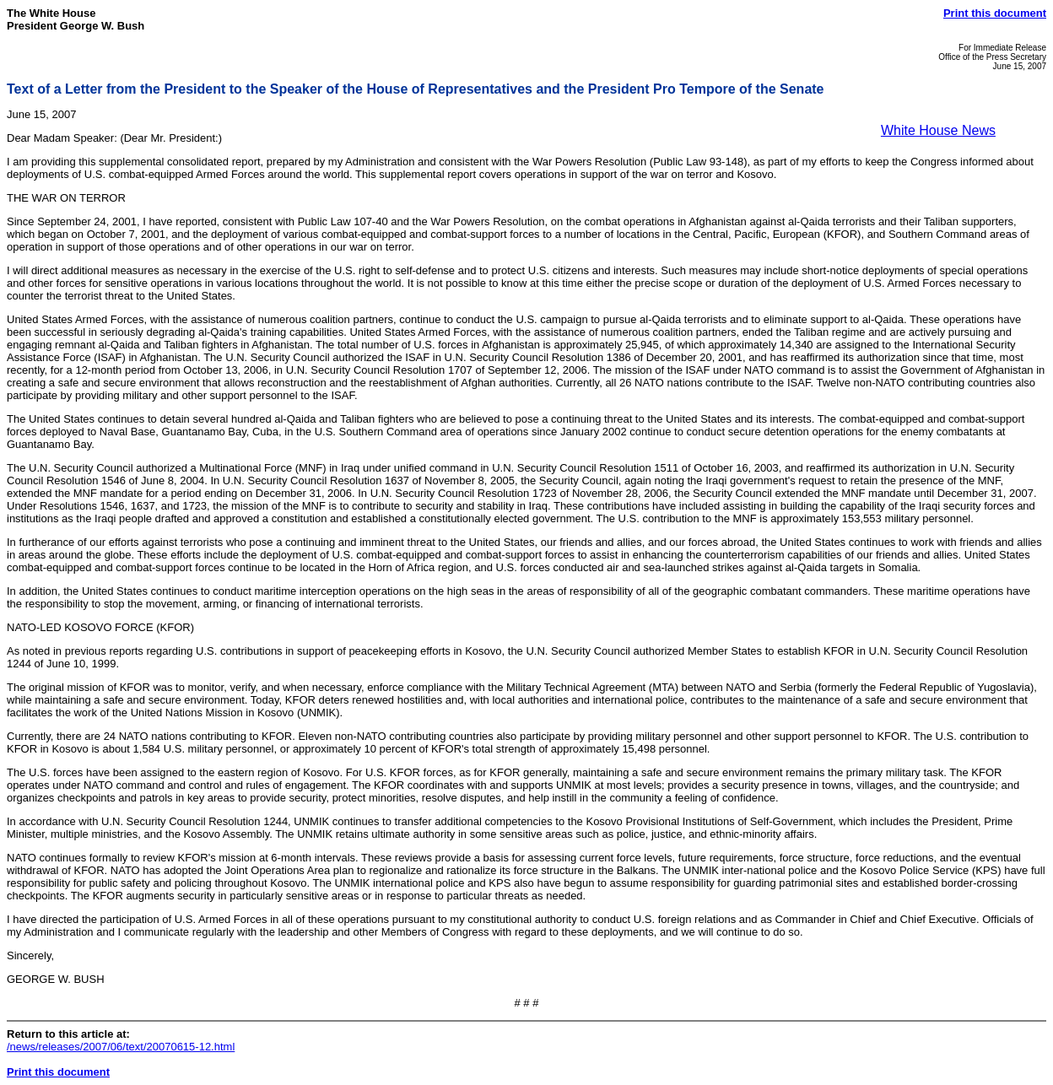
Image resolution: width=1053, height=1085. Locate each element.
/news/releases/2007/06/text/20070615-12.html (121, 1046)
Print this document (994, 13)
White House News (938, 130)
